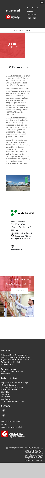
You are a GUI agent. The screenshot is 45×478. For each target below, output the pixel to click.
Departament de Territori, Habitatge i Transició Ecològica (14, 383)
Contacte (30, 11)
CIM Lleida (5, 394)
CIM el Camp (6, 399)
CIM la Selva (5, 397)
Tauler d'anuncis (32, 8)
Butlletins (4, 424)
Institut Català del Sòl (9, 390)
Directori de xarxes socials (10, 421)
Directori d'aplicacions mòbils (12, 427)
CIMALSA (16, 30)
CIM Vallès (5, 392)
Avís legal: (28, 448)
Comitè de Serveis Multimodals (12, 401)
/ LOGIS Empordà (24, 30)
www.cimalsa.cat (18, 221)
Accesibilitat (5, 374)
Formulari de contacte (9, 369)
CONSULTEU (20, 291)
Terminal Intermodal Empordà (12, 387)
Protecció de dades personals (12, 371)
